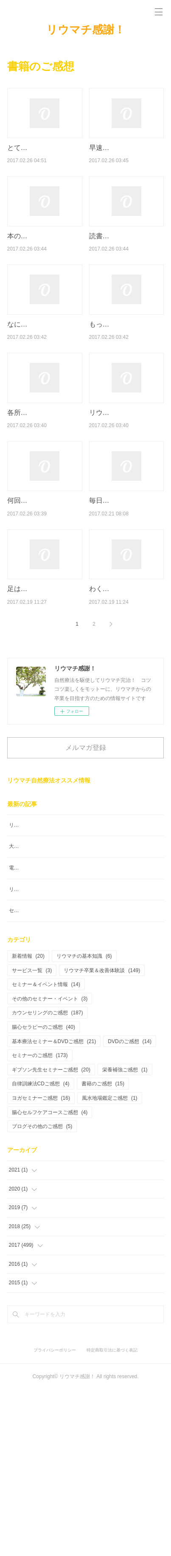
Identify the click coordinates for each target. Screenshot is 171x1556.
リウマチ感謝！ (85, 29)
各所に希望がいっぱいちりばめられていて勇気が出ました (44, 488)
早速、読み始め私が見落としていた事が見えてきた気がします (126, 158)
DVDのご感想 (129, 1207)
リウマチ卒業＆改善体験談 (102, 1136)
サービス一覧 (32, 1136)
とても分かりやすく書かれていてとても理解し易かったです (44, 158)
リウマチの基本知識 (84, 1122)
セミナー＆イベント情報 (46, 1151)
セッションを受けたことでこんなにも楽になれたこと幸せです (80, 1077)
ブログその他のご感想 (42, 1293)
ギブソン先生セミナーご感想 (51, 1236)
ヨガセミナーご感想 (41, 1264)
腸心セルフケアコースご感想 (50, 1278)
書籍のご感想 (102, 1250)
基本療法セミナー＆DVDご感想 (54, 1207)
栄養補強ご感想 (125, 1236)
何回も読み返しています (44, 587)
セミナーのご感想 (40, 1222)
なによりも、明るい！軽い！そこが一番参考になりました (44, 378)
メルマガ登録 (85, 877)
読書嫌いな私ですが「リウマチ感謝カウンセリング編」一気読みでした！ (126, 268)
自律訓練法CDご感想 (41, 1250)
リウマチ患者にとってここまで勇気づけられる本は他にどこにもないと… (126, 488)
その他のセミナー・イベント (50, 1165)
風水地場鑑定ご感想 (109, 1264)
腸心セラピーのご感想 (43, 1193)
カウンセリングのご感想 (47, 1179)
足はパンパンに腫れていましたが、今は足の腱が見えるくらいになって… (44, 707)
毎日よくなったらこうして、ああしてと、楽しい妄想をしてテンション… (126, 597)
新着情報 (28, 1122)
